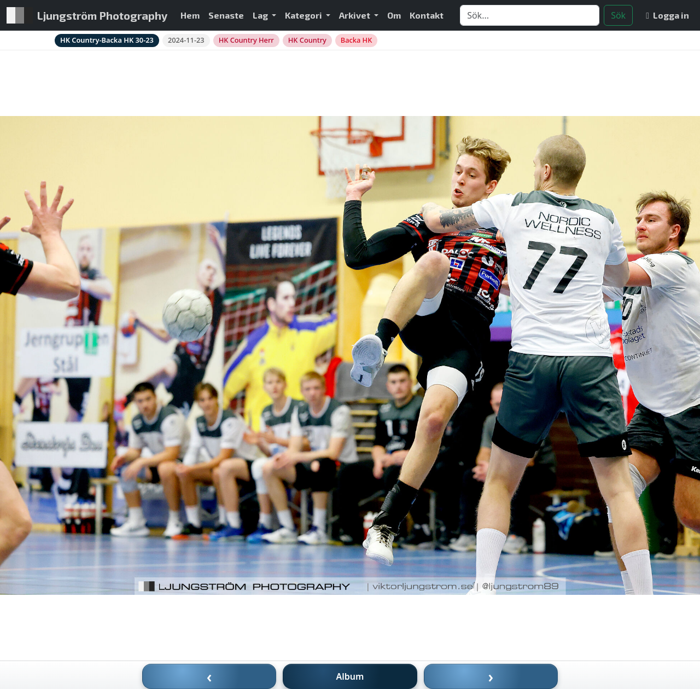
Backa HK (356, 40)
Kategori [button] (304, 15)
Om (394, 15)
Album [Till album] (350, 676)
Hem (190, 15)
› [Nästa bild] (491, 676)
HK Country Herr (246, 40)
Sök (618, 15)
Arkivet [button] (355, 15)
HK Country (307, 40)
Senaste (226, 15)
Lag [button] (261, 15)
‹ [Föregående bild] (209, 676)
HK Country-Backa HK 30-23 (107, 40)
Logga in (667, 15)
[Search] (529, 15)
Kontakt (427, 15)
